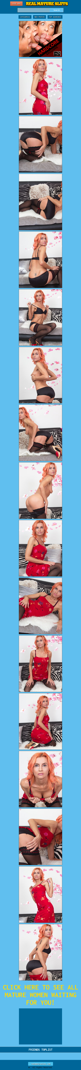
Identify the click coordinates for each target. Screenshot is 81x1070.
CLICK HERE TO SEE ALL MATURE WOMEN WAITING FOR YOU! (40, 994)
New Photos (39, 17)
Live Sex (16, 3)
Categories (25, 17)
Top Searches (55, 17)
